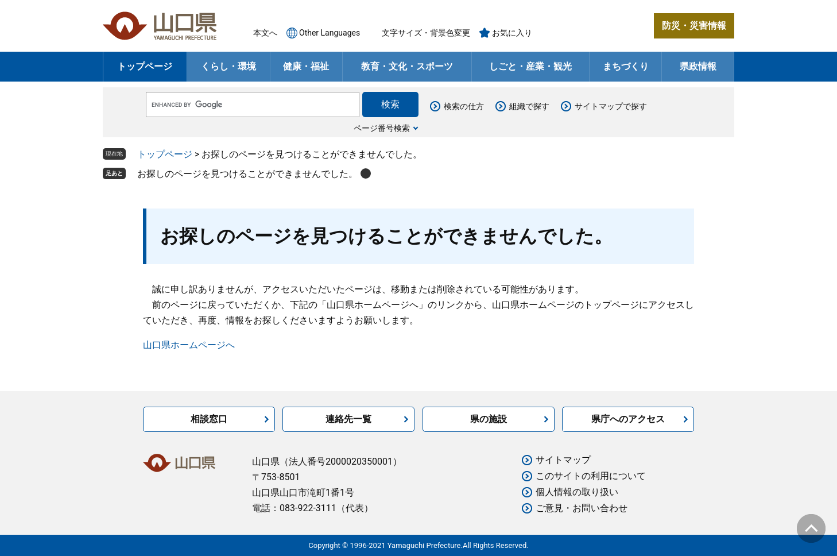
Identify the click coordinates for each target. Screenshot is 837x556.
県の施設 (488, 419)
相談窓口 (209, 419)
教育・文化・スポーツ (407, 66)
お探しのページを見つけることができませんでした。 (247, 173)
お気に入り (512, 32)
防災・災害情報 (694, 25)
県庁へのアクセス (628, 419)
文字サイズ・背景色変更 (426, 32)
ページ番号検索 (382, 128)
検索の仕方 (464, 106)
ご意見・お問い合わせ (581, 508)
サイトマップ (563, 459)
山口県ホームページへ (189, 344)
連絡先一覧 (348, 419)
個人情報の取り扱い (577, 491)
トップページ (144, 66)
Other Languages (329, 32)
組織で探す (529, 106)
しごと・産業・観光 (530, 66)
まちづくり (626, 66)
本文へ (265, 32)
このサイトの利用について (591, 475)
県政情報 (698, 66)
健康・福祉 (306, 66)
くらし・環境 (228, 66)
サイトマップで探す (611, 106)
